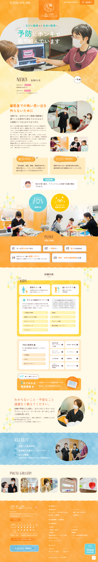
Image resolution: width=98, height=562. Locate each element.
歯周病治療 (58, 535)
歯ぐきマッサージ (29, 363)
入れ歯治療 (55, 358)
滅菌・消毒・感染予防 (79, 512)
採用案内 (88, 2)
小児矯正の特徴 (28, 313)
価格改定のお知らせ (21, 87)
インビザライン (56, 317)
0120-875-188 (21, 2)
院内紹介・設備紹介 (54, 515)
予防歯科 (26, 355)
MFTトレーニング (29, 321)
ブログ (53, 545)
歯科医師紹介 (52, 509)
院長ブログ (66, 551)
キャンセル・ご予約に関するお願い (22, 539)
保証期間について (78, 515)
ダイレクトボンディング (55, 352)
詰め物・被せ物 (71, 345)
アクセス (15, 520)
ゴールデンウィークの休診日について (26, 93)
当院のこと (54, 506)
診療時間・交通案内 (57, 520)
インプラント (70, 352)
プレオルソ (27, 330)
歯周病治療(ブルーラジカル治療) (56, 344)
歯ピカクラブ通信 (54, 551)
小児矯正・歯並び (54, 530)
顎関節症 (69, 358)
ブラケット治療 (56, 321)
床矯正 (54, 313)
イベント (65, 549)
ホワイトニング (71, 366)
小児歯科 (51, 527)
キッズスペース (77, 509)
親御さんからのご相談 (30, 317)
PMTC (26, 359)
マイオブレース (28, 325)
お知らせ (51, 549)
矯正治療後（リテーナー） (59, 325)
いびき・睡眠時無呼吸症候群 (55, 365)
